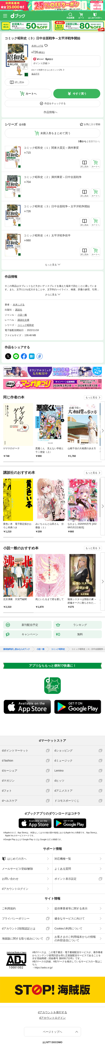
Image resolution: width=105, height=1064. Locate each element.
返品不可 (35, 74)
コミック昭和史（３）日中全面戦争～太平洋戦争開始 (57, 206)
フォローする (46, 46)
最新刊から (94, 141)
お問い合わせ (10, 878)
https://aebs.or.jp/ (43, 967)
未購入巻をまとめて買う (55, 133)
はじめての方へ (14, 859)
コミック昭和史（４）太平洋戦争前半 (47, 235)
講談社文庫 (23, 320)
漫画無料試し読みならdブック (16, 649)
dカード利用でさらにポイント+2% (46, 70)
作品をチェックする (55, 103)
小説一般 (22, 314)
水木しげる (37, 45)
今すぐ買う (80, 93)
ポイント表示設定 (65, 878)
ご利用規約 (9, 908)
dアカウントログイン (15, 888)
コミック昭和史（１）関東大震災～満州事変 (51, 147)
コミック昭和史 (26, 325)
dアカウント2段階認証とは (18, 928)
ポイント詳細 (40, 63)
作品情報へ (50, 112)
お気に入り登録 (92, 124)
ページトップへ (52, 1031)
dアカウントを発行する (52, 1012)
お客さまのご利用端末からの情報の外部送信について (75, 938)
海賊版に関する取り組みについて (22, 938)
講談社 (18, 309)
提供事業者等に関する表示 (71, 908)
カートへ (31, 93)
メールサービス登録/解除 (17, 868)
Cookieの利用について (68, 928)
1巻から (82, 141)
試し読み (19, 82)
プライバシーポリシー (15, 918)
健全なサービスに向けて (69, 918)
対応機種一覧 (62, 858)
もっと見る (91, 397)
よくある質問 (62, 868)
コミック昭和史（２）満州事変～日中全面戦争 (53, 177)
